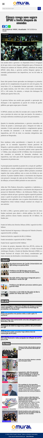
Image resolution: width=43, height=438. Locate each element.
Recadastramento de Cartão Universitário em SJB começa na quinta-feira (25, 264)
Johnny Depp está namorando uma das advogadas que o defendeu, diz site (21, 320)
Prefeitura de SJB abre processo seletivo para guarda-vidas (25, 285)
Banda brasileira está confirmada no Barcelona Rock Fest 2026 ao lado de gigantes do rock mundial (29, 412)
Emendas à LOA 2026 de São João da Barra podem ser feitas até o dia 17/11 (24, 292)
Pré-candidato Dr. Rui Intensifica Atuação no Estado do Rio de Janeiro (29, 385)
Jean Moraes (30, 436)
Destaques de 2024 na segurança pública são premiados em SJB (21, 326)
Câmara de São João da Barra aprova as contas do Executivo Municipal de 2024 (29, 348)
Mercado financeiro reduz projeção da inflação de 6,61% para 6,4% (21, 338)
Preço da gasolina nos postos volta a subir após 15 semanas (19, 314)
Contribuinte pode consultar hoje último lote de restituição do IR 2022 (18, 332)
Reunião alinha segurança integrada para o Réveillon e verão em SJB (24, 278)
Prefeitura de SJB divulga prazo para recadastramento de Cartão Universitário (24, 271)
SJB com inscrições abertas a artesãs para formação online (29, 360)
